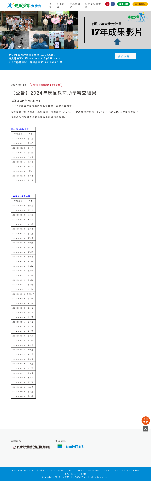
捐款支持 (146, 420)
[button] (11, 30)
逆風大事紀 (75, 6)
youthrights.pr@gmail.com (93, 470)
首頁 (50, 6)
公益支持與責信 (93, 6)
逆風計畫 (61, 6)
